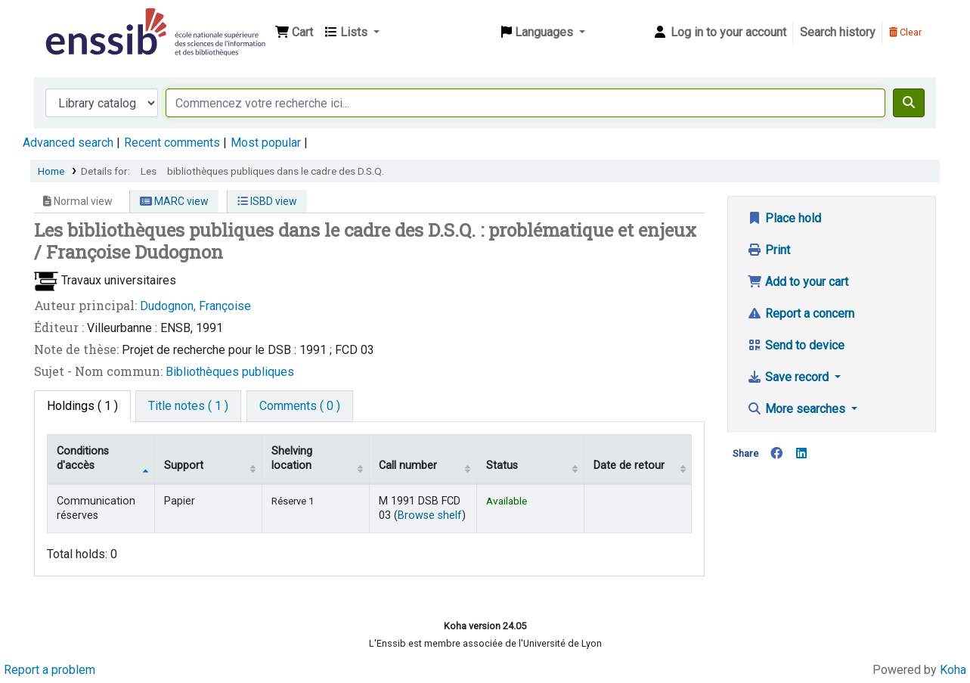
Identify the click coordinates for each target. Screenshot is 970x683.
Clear (905, 32)
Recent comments (172, 142)
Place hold (784, 218)
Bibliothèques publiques (230, 372)
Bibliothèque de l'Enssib (80, 21)
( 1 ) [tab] (82, 406)
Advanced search (68, 142)
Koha (953, 670)
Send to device (795, 345)
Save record (789, 377)
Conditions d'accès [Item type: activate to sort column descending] (83, 458)
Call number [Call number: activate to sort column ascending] (408, 465)
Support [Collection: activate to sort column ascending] (183, 465)
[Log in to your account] (719, 32)
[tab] (188, 406)
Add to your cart (797, 282)
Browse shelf (430, 515)
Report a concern (800, 313)
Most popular (266, 142)
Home (51, 171)
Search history (837, 32)
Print (768, 250)
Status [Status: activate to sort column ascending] (502, 465)
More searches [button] (797, 409)
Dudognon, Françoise (195, 306)
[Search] (909, 102)
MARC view (174, 201)
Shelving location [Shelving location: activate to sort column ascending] (291, 458)
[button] (294, 32)
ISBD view (267, 201)
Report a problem (49, 670)
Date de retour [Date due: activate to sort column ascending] (629, 465)
